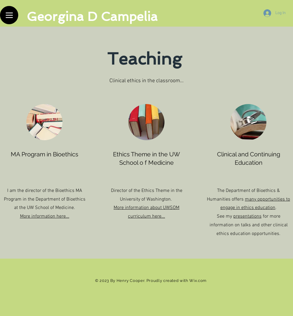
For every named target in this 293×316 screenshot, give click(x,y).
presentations (247, 216)
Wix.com (198, 280)
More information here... (44, 216)
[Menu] (9, 15)
